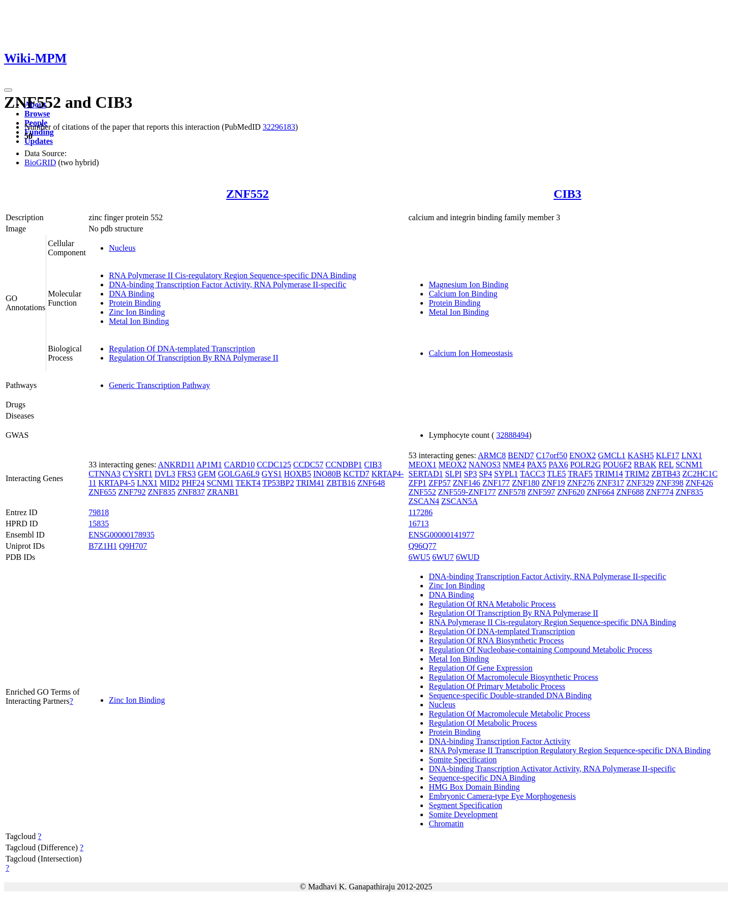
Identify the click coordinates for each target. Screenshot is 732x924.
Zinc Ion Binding (137, 312)
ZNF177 (496, 483)
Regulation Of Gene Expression (480, 668)
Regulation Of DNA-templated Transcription (182, 348)
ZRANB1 (222, 492)
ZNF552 (247, 193)
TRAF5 (580, 473)
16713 (418, 523)
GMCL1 (611, 455)
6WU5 (419, 557)
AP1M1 (209, 464)
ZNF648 (371, 483)
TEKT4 (248, 483)
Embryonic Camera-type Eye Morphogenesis (502, 796)
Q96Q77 (422, 546)
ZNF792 (131, 492)
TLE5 (556, 473)
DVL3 (165, 473)
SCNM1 (220, 483)
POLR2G (585, 464)
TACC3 (532, 473)
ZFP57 (440, 483)
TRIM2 (637, 473)
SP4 (485, 473)
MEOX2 (453, 464)
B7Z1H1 (102, 546)
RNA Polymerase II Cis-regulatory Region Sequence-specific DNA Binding (232, 275)
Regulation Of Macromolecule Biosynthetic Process (513, 677)
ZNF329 (640, 483)
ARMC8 (492, 455)
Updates (38, 141)
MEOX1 (422, 464)
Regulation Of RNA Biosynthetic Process (496, 640)
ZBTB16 (340, 483)
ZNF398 (669, 483)
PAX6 (558, 464)
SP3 (470, 473)
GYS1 (272, 473)
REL (666, 464)
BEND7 (521, 455)
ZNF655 (102, 492)
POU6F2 (617, 464)
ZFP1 (417, 483)
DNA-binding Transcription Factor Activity (499, 741)
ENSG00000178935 (121, 534)
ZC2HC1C (699, 473)
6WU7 (443, 557)
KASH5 (641, 455)
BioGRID (40, 162)
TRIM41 (310, 483)
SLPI (453, 473)
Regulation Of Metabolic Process (483, 723)
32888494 (512, 435)
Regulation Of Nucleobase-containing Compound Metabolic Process (540, 649)
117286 (420, 512)
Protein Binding (135, 303)
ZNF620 (571, 492)
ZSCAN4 (423, 501)
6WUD (467, 557)
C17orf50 (551, 455)
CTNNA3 (104, 473)
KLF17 (667, 455)
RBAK (645, 464)
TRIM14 (609, 473)
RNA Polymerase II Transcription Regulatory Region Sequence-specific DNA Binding (570, 750)
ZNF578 (512, 492)
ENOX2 (582, 455)
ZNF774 (660, 492)
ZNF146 (466, 483)
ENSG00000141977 (441, 534)
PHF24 (192, 483)
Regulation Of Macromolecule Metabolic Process (509, 713)
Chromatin (446, 823)
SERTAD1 (425, 473)
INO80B (327, 473)
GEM (207, 473)
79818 (98, 512)
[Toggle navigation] (8, 90)
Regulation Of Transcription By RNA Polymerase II (193, 357)
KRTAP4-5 (117, 483)
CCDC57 (308, 464)
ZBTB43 (665, 473)
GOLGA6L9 (239, 473)
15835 (98, 523)
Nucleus (122, 248)
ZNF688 (630, 492)
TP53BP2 (278, 483)
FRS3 (186, 473)
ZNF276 (581, 483)
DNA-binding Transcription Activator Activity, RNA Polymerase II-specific (552, 768)
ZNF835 (161, 492)
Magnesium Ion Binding (468, 284)
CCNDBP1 (343, 464)
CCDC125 (274, 464)
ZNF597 (541, 492)
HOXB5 (297, 473)
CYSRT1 (137, 473)
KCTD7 (356, 473)
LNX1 (147, 483)
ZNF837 (191, 492)
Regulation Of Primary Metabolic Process (497, 686)
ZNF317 (610, 483)
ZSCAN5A (459, 501)
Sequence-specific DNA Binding (482, 777)
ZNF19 (553, 483)
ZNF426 (699, 483)
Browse (37, 113)
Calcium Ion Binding (463, 293)
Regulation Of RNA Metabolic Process (492, 604)
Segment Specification (465, 805)
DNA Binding (131, 293)
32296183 (279, 127)
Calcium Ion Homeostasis (470, 353)
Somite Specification (463, 759)
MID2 (169, 483)
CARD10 (239, 464)
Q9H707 (133, 546)
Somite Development (463, 814)
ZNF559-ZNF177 (467, 492)
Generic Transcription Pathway (159, 385)
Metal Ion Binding (139, 321)
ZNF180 (525, 483)
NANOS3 (485, 464)
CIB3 (568, 193)
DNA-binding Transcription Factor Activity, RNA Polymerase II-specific (227, 284)
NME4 (514, 464)
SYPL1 (506, 473)
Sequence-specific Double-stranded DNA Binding (510, 695)
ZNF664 (600, 492)
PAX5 (536, 464)
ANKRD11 (176, 464)
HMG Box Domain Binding (474, 787)
